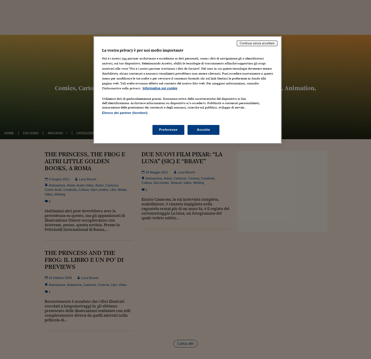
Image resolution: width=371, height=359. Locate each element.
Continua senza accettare (257, 43)
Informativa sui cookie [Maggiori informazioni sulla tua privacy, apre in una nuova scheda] (160, 88)
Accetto (203, 129)
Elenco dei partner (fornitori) (125, 113)
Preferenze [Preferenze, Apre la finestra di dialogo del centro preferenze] (168, 129)
